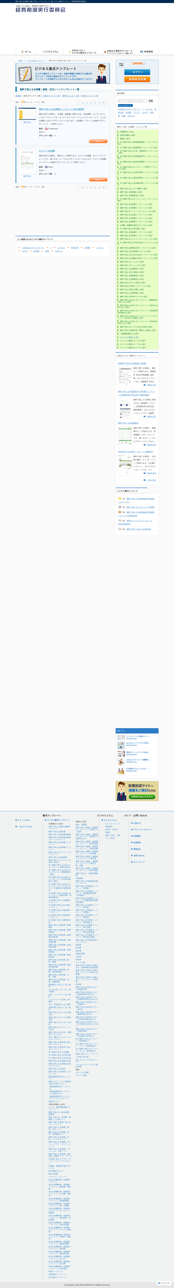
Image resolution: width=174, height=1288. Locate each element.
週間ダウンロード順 (70, 96)
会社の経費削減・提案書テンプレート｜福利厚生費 (60, 1253)
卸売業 (78, 948)
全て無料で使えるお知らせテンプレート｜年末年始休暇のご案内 (60, 879)
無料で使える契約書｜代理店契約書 (60, 941)
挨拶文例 (74, 248)
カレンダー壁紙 (82, 1072)
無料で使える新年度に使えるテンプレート (60, 1043)
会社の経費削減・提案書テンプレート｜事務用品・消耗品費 (60, 1218)
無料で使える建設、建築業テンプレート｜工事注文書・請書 (87, 863)
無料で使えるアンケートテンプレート (60, 853)
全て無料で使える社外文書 (60, 1058)
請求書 (36, 251)
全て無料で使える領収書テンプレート (60, 916)
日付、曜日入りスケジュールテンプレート (60, 1038)
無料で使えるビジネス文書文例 (60, 1013)
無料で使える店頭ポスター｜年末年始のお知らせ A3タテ (87, 1024)
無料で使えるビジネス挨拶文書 (60, 1018)
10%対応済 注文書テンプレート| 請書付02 (135, 452)
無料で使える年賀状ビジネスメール (60, 1073)
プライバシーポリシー (142, 830)
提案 (47, 251)
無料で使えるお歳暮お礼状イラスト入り (60, 1065)
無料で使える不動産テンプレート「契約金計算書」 (87, 936)
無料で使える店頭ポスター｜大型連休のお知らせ (87, 1035)
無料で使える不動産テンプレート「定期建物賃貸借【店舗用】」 (87, 893)
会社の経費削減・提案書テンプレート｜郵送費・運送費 (60, 1187)
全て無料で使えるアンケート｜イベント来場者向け (87, 1045)
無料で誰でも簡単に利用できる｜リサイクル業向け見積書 (87, 972)
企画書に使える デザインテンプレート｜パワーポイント (60, 1161)
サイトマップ (139, 862)
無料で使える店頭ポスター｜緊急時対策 (87, 988)
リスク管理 (109, 838)
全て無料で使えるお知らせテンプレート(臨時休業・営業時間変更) (60, 895)
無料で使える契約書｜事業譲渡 (60, 926)
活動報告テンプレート (58, 1274)
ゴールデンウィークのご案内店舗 (87, 1066)
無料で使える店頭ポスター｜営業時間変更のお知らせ (87, 998)
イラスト (99, 248)
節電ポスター (54, 1101)
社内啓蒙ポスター (56, 1171)
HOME (20, 60)
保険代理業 (80, 954)
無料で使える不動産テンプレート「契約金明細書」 (87, 931)
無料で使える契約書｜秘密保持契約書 (60, 966)
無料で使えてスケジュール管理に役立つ (60, 861)
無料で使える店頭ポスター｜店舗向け (87, 1003)
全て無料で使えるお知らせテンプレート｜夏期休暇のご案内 (60, 872)
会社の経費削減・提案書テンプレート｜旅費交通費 (60, 1243)
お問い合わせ (139, 856)
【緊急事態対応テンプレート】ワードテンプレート (60, 1097)
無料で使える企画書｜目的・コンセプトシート (59, 1138)
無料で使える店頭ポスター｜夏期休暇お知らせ (87, 1013)
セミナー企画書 (47, 151)
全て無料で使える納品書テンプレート (60, 911)
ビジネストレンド (112, 824)
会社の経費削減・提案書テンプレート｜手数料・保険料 (60, 1237)
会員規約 (137, 842)
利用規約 (137, 836)
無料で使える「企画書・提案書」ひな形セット (60, 1118)
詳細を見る (151, 385)
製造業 (78, 951)
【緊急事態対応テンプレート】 (60, 1087)
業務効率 (109, 827)
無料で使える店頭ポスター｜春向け (87, 1008)
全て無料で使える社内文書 (60, 1055)
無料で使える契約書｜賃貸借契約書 (60, 946)
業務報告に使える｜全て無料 (60, 986)
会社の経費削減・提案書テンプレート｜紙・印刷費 (60, 1205)
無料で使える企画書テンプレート (60, 848)
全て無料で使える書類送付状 (60, 921)
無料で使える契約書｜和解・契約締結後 (59, 971)
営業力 (108, 832)
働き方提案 (53, 1174)
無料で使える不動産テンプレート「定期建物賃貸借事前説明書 (87, 900)
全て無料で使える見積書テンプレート (60, 901)
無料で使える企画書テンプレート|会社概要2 (61, 109)
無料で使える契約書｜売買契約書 (60, 951)
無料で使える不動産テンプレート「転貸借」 (87, 916)
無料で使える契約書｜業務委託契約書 (60, 936)
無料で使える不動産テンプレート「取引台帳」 (87, 926)
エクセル (61, 248)
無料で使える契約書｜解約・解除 (59, 961)
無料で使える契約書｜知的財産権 (60, 956)
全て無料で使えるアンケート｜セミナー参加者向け (87, 1050)
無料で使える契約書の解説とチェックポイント (60, 838)
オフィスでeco (24, 820)
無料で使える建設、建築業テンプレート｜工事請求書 (87, 847)
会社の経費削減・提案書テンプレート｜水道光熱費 (60, 1224)
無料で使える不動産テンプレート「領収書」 (87, 887)
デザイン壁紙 (81, 1075)
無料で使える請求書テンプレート (60, 843)
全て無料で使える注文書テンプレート (60, 906)
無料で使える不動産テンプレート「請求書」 (87, 906)
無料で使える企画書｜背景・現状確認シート (59, 1133)
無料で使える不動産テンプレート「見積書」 (87, 911)
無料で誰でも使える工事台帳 (138, 529)
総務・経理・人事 (112, 835)
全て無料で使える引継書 (59, 1052)
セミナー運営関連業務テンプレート (60, 1108)
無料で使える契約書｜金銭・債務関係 (59, 981)
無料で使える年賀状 (57, 1069)
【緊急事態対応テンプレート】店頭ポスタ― (60, 1092)
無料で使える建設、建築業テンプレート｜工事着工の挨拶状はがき (87, 836)
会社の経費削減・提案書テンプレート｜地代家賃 (60, 1267)
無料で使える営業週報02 (128, 423)
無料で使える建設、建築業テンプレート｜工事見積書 (87, 842)
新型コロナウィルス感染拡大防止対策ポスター (60, 1082)
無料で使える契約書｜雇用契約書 (60, 931)
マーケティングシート (58, 1177)
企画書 (87, 248)
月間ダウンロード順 (51, 96)
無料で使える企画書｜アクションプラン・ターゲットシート (60, 1144)
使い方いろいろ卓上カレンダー (87, 1061)
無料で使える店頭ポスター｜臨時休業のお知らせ (87, 993)
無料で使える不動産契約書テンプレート (87, 882)
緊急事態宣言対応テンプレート (60, 1078)
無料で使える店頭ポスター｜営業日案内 (87, 1030)
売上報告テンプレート (58, 1277)
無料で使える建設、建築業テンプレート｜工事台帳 (87, 852)
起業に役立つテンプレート (87, 1054)
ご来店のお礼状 (82, 1057)
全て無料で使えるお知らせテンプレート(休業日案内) (60, 866)
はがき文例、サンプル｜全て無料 (60, 991)
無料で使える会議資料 (58, 857)
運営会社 (137, 849)
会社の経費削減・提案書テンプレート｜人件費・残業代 (60, 1194)
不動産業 (79, 878)
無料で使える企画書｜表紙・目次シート (59, 1128)
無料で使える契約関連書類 (60, 834)
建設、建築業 (81, 824)
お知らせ (59, 251)
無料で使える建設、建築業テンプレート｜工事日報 (87, 857)
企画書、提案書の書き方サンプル (60, 1167)
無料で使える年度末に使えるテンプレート (60, 1048)
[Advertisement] (134, 26)
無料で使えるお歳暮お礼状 (60, 1061)
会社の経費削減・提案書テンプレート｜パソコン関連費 (60, 1230)
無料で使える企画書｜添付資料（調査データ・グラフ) (60, 1155)
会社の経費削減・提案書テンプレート (60, 1181)
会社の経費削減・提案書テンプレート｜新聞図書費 (60, 1200)
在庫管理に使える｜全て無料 (60, 1008)
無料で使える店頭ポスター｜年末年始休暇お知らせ (87, 1018)
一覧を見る (151, 480)
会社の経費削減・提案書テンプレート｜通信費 (60, 1248)
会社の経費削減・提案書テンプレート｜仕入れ (60, 1257)
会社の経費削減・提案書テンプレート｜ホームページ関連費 (60, 1210)
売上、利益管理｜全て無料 (60, 1004)
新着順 (18, 96)
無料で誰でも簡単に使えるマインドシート (60, 1123)
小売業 (78, 956)
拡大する (27, 122)
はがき (25, 251)
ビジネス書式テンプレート (35, 60)
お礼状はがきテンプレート (33, 248)
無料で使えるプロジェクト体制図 (140, 507)
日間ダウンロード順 (89, 96)
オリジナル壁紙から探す (129, 337)
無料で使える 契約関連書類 (87, 874)
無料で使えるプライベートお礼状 (60, 1028)
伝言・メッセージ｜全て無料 (60, 995)
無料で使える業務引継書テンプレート (60, 828)
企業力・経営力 (111, 829)
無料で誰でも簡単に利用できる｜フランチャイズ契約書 (87, 979)
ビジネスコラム (110, 820)
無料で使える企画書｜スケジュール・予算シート (60, 1150)
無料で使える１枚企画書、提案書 (60, 1113)
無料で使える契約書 (57, 832)
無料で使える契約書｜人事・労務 (59, 976)
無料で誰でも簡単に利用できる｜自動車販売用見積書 (87, 966)
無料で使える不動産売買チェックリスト (87, 941)
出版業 (78, 984)
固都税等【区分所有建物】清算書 (132, 363)
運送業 (78, 945)
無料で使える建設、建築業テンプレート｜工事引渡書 (87, 869)
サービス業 (80, 962)
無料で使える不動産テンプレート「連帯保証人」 (87, 921)
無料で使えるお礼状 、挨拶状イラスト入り (60, 1033)
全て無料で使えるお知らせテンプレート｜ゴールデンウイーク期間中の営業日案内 (60, 887)
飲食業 (78, 959)
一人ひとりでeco (25, 827)
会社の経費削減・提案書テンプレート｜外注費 (60, 1262)
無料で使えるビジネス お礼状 (60, 1023)
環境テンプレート (56, 1271)
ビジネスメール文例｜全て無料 (60, 1000)
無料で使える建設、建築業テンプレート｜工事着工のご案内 (87, 829)
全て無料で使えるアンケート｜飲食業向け (87, 1040)
